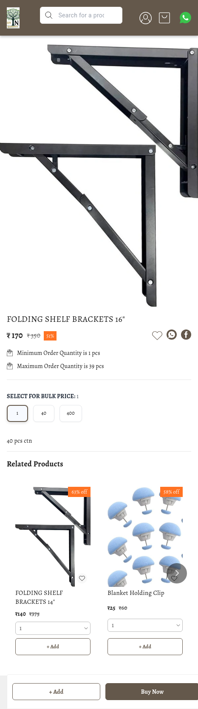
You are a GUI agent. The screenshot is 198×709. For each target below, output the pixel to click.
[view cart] (164, 17)
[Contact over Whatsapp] (185, 17)
